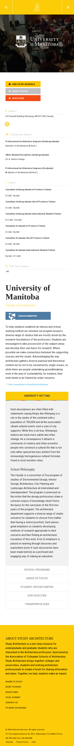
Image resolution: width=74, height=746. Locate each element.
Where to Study (13, 681)
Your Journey (12, 697)
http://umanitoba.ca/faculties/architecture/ (28, 384)
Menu (68, 7)
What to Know (13, 687)
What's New (11, 692)
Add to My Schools (23, 84)
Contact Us (11, 702)
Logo (37, 7)
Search (6, 7)
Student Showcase (15, 708)
